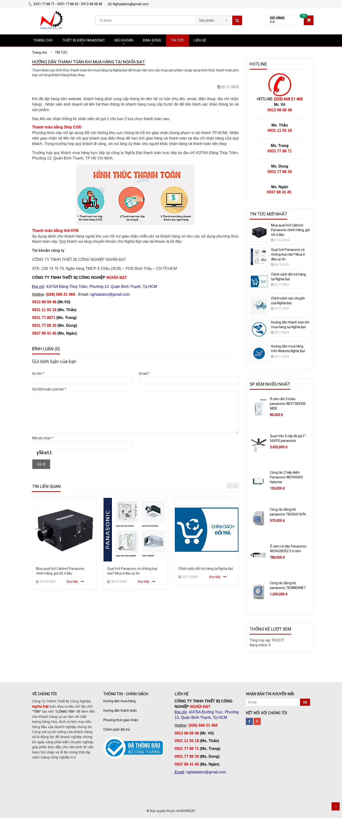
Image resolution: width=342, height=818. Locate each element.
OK (305, 702)
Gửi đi (41, 464)
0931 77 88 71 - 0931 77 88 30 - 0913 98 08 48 (65, 4)
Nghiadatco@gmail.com (128, 4)
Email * (144, 373)
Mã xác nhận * (42, 438)
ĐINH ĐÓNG (152, 40)
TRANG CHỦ (43, 40)
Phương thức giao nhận (120, 720)
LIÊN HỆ (200, 40)
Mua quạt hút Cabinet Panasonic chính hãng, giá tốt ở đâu (290, 230)
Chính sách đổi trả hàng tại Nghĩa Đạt (205, 568)
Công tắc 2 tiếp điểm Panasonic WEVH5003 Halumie (286, 477)
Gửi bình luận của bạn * (49, 389)
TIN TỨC (177, 40)
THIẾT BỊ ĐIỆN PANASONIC (83, 40)
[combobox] (213, 19)
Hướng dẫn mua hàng (119, 701)
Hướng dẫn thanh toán (120, 710)
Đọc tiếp (72, 581)
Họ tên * (38, 373)
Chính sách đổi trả (116, 729)
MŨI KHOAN (123, 40)
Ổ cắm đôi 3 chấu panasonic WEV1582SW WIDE (287, 403)
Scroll (336, 806)
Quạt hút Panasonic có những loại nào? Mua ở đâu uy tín (288, 254)
